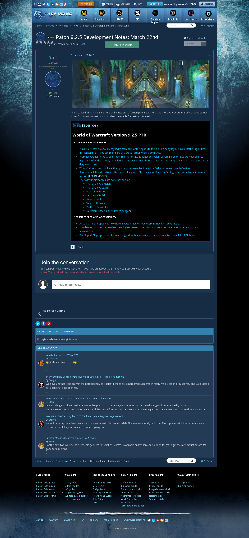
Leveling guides (72, 499)
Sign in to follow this (197, 38)
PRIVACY (94, 520)
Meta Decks (98, 485)
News (77, 25)
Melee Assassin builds (160, 492)
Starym (52, 380)
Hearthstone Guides (102, 495)
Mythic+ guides (71, 485)
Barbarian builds (129, 482)
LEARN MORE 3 (97, 176)
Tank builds (154, 482)
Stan (51, 401)
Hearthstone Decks (102, 482)
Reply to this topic (122, 44)
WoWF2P (53, 358)
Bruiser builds (156, 485)
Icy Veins (65, 25)
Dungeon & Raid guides (75, 495)
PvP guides (69, 489)
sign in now (115, 268)
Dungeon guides (185, 485)
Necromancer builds (131, 495)
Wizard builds (128, 502)
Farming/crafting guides (132, 505)
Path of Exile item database (49, 492)
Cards (96, 502)
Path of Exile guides (45, 482)
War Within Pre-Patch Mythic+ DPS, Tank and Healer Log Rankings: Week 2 (84, 416)
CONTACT (53, 520)
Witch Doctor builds (130, 499)
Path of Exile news (45, 489)
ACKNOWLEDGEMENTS (134, 520)
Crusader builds (129, 485)
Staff (53, 57)
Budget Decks (99, 489)
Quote (80, 247)
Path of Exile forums (46, 495)
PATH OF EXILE (43, 475)
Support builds (156, 499)
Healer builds (155, 495)
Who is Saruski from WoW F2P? (62, 355)
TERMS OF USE (111, 520)
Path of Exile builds (45, 485)
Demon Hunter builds (131, 489)
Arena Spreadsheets (103, 492)
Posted (82, 55)
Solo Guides (98, 499)
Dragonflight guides (74, 492)
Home (39, 25)
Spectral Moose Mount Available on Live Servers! (71, 438)
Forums (51, 25)
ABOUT (39, 520)
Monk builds (127, 492)
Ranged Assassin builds (160, 489)
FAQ (82, 520)
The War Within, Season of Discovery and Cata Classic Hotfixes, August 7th (85, 377)
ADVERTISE (69, 520)
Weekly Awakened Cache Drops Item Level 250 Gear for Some (78, 398)
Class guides (70, 482)
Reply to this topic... (67, 284)
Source (89, 125)
